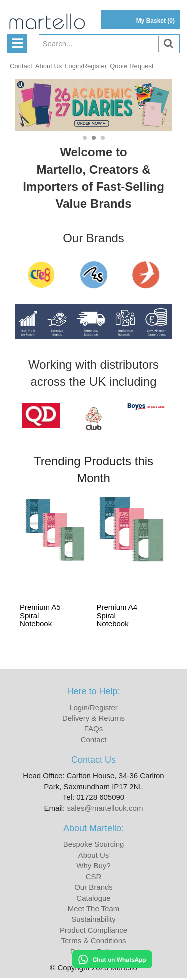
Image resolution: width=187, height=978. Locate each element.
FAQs (93, 728)
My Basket (155, 20)
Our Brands (93, 887)
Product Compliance (93, 930)
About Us (48, 66)
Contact (21, 66)
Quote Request (131, 66)
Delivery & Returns (93, 718)
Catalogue (93, 898)
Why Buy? (93, 865)
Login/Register (86, 66)
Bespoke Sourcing (93, 844)
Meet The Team (94, 908)
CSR (94, 876)
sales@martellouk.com (105, 808)
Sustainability (93, 919)
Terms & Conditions (93, 940)
